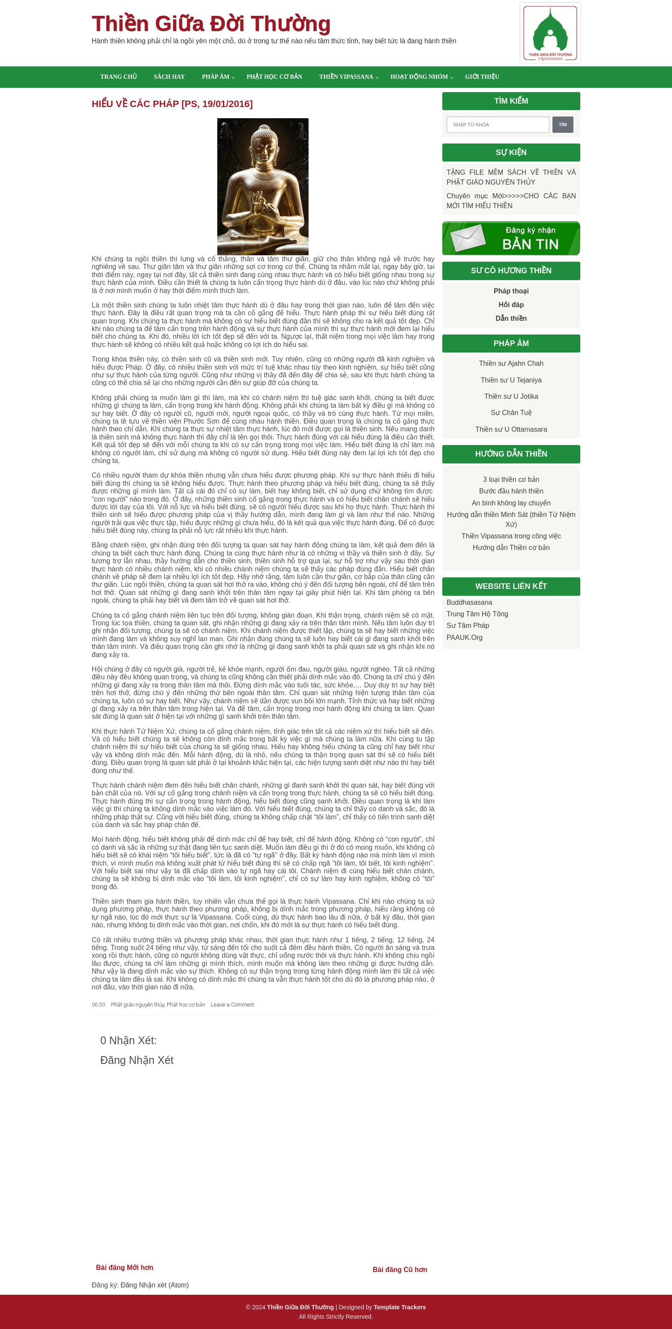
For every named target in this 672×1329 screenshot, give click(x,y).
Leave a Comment (232, 1004)
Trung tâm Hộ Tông (477, 614)
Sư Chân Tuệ (511, 412)
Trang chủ (118, 77)
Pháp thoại (511, 291)
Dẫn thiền (511, 318)
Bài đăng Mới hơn (124, 1267)
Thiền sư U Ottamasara (511, 429)
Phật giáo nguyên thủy (137, 1004)
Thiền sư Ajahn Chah (511, 363)
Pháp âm (215, 77)
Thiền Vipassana (346, 77)
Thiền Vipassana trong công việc (511, 536)
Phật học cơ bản (274, 77)
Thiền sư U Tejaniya (511, 380)
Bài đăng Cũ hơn (400, 1269)
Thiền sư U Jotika (511, 396)
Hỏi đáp (511, 304)
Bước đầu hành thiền (511, 491)
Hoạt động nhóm (419, 77)
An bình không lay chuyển (511, 503)
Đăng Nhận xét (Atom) (155, 1285)
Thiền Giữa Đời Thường (211, 24)
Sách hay (169, 77)
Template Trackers (400, 1307)
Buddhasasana (469, 602)
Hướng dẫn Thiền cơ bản (511, 547)
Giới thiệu (482, 77)
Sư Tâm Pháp (468, 625)
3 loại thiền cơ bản (511, 479)
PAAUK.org (465, 637)
